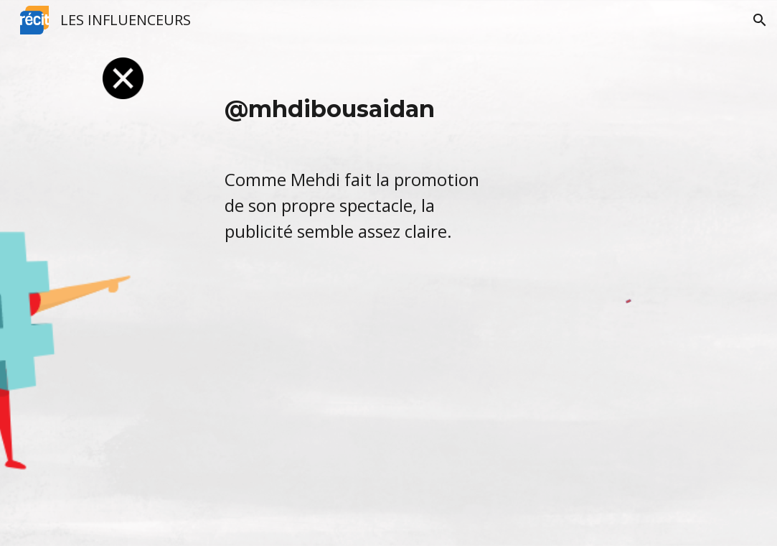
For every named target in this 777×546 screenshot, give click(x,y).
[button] (760, 20)
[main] (359, 168)
